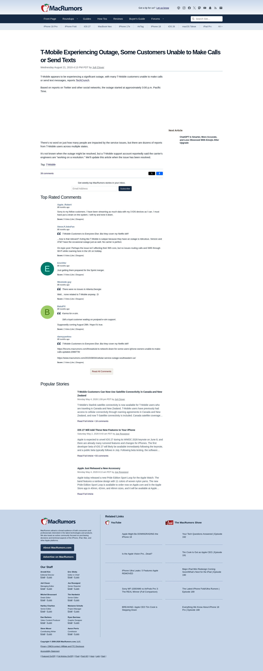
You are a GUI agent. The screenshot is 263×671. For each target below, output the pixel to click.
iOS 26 (171, 26)
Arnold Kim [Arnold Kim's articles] (45, 570)
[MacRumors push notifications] (210, 8)
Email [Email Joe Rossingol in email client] (70, 587)
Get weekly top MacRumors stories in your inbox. (101, 183)
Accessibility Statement (50, 651)
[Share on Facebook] (159, 173)
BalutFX (61, 306)
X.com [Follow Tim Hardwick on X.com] (76, 598)
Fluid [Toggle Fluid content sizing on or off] (77, 656)
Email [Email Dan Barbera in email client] (43, 621)
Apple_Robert (64, 204)
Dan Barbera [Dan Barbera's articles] (46, 616)
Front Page (50, 18)
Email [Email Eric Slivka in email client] (70, 576)
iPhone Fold (70, 26)
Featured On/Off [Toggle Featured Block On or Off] (48, 656)
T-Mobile (51, 164)
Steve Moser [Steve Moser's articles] (46, 627)
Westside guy (64, 282)
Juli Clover (98, 67)
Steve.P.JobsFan (65, 226)
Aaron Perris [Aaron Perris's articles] (73, 627)
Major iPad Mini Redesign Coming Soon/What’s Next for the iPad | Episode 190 (201, 570)
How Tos (102, 18)
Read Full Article (85, 421)
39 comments (47, 173)
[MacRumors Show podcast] (178, 8)
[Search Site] (207, 19)
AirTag (140, 26)
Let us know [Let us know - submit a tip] (162, 8)
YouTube (116, 520)
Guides (87, 18)
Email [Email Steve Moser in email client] (43, 632)
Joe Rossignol (122, 433)
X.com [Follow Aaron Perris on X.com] (76, 632)
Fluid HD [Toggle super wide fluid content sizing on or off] (84, 656)
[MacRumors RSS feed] (215, 8)
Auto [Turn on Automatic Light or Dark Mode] (92, 656)
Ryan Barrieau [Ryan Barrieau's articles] (74, 616)
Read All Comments (101, 371)
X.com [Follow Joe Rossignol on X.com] (76, 587)
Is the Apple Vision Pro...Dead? (137, 552)
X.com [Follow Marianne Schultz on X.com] (76, 610)
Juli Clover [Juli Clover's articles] (45, 581)
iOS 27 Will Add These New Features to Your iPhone (112, 429)
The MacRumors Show (188, 520)
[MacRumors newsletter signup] (221, 8)
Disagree (79, 219)
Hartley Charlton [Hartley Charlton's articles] (48, 604)
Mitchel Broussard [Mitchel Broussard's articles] (49, 593)
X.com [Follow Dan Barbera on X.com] (49, 621)
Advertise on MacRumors (58, 555)
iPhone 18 (156, 26)
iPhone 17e (124, 26)
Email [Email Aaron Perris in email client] (70, 632)
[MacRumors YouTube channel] (204, 8)
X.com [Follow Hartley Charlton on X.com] (49, 610)
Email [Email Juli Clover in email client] (43, 587)
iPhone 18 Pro (51, 26)
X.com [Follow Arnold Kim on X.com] (49, 576)
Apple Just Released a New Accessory (103, 468)
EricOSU (61, 263)
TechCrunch (82, 80)
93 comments (101, 456)
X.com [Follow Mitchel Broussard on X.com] (49, 598)
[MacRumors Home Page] (62, 8)
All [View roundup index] (220, 26)
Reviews (118, 18)
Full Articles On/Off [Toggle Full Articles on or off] (65, 656)
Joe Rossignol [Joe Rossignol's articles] (74, 581)
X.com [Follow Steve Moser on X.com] (49, 632)
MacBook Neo (105, 26)
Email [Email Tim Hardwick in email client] (70, 598)
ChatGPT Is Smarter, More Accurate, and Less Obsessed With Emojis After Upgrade (199, 140)
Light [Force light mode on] (98, 656)
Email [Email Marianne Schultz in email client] (70, 610)
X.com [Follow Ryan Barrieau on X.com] (76, 621)
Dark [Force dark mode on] (103, 656)
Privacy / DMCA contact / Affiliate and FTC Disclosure (62, 646)
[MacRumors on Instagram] (184, 8)
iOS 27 (87, 26)
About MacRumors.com (57, 545)
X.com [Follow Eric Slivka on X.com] (76, 576)
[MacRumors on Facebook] (189, 8)
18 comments (101, 421)
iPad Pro (207, 26)
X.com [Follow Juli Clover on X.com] (49, 587)
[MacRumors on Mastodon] (199, 8)
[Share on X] (151, 173)
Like (72, 219)
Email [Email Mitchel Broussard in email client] (43, 598)
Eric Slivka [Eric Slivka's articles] (72, 570)
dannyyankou (64, 336)
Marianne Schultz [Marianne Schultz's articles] (75, 604)
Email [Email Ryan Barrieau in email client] (70, 621)
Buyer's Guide (137, 18)
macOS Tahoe (189, 26)
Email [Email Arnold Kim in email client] (43, 576)
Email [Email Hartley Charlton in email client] (43, 610)
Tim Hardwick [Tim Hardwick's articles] (74, 593)
